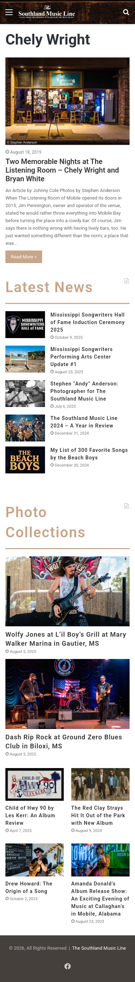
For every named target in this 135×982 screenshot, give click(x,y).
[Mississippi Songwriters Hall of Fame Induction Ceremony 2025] (25, 324)
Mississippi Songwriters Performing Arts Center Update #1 (81, 356)
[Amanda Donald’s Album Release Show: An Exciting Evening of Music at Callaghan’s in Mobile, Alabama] (100, 859)
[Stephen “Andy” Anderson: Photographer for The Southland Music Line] (25, 393)
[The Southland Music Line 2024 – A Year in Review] (25, 428)
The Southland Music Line (99, 948)
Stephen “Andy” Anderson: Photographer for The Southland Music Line (84, 391)
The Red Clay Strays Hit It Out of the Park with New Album (98, 815)
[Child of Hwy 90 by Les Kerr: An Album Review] (34, 784)
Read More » (24, 256)
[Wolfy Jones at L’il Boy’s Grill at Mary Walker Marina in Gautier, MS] (67, 591)
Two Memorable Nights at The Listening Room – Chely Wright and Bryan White (62, 170)
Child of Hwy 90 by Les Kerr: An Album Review (30, 815)
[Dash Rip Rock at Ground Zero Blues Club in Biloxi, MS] (67, 694)
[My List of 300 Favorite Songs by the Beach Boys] (25, 459)
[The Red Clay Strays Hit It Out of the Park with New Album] (100, 784)
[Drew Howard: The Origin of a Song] (34, 859)
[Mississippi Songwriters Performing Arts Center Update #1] (25, 359)
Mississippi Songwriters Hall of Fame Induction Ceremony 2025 (87, 322)
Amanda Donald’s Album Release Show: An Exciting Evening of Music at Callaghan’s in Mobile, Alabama (100, 899)
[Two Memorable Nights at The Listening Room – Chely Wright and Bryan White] (67, 101)
